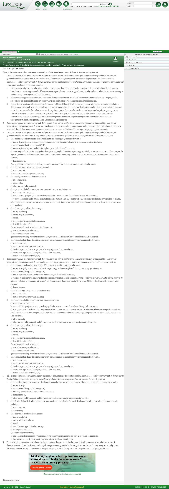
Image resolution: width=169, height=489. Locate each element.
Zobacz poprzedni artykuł (53, 474)
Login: (129, 3)
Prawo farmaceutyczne (12, 58)
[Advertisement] (84, 30)
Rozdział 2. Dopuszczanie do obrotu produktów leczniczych (40, 65)
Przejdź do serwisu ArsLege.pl (72, 487)
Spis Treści (130, 60)
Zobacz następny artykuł (72, 474)
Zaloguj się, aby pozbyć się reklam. (146, 54)
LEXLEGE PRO (74, 54)
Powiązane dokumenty (134, 62)
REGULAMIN (161, 487)
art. (40, 75)
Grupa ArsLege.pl (25, 487)
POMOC (144, 487)
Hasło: (129, 6)
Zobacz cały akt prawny (11, 480)
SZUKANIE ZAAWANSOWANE (66, 9)
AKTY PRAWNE (45, 9)
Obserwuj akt (115, 59)
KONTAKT (152, 487)
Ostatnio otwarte (132, 68)
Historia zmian (132, 57)
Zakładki (130, 65)
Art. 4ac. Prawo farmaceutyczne (73, 65)
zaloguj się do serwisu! (108, 6)
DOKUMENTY (52, 8)
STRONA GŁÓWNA (38, 9)
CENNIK (59, 8)
